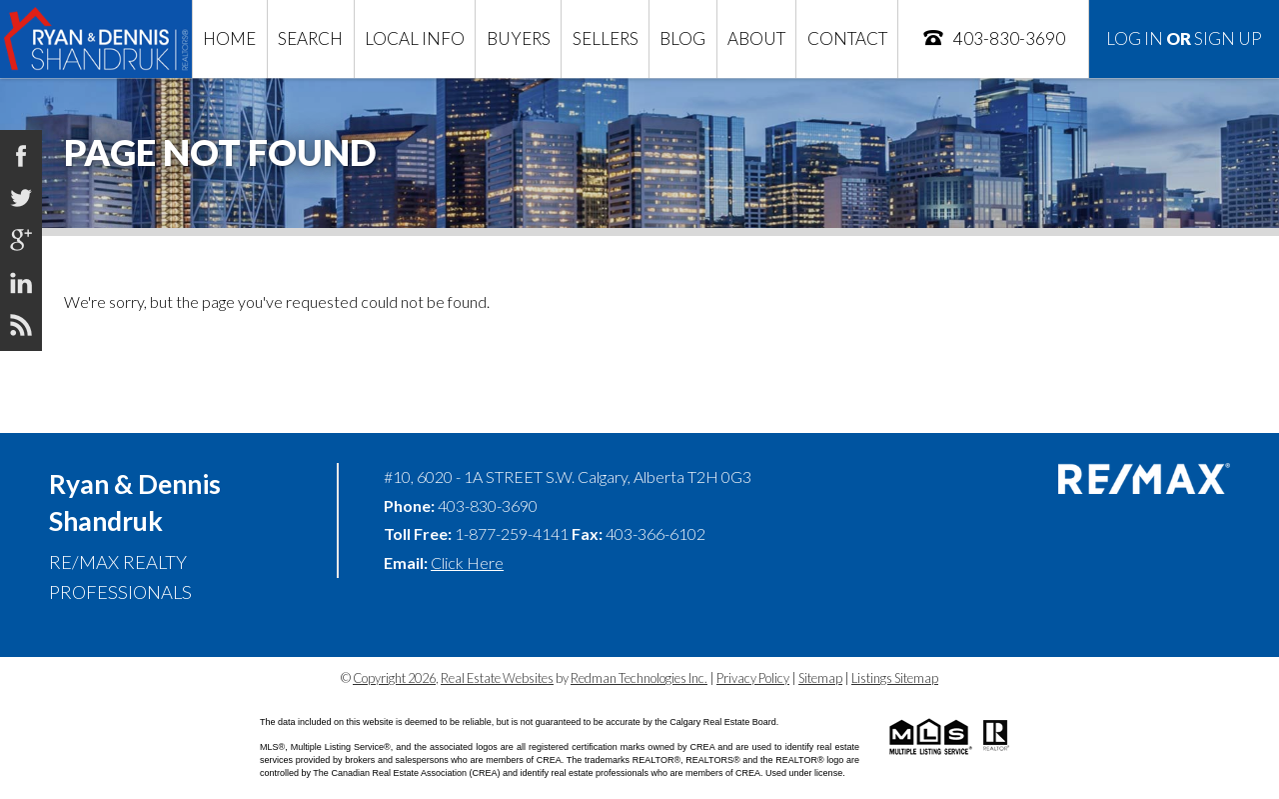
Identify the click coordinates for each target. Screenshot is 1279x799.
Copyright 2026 (394, 678)
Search (310, 38)
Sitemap (820, 678)
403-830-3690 (993, 37)
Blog (682, 38)
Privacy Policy (752, 678)
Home (229, 38)
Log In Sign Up (1184, 38)
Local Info (415, 38)
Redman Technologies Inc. (639, 678)
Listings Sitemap (894, 678)
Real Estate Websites (497, 678)
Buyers (519, 38)
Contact (847, 38)
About (756, 38)
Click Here (467, 562)
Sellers (606, 38)
